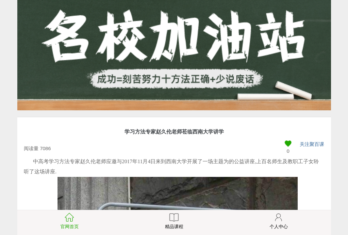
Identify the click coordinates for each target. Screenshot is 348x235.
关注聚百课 (312, 144)
